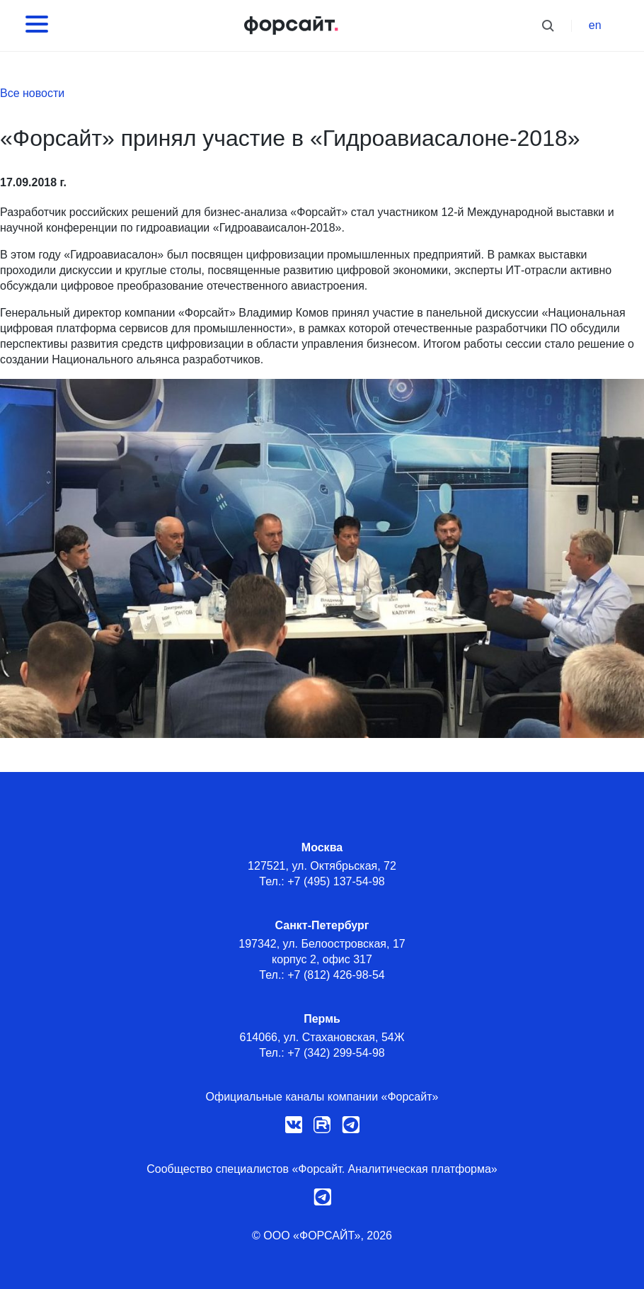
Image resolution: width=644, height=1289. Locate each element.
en (595, 25)
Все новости (32, 93)
